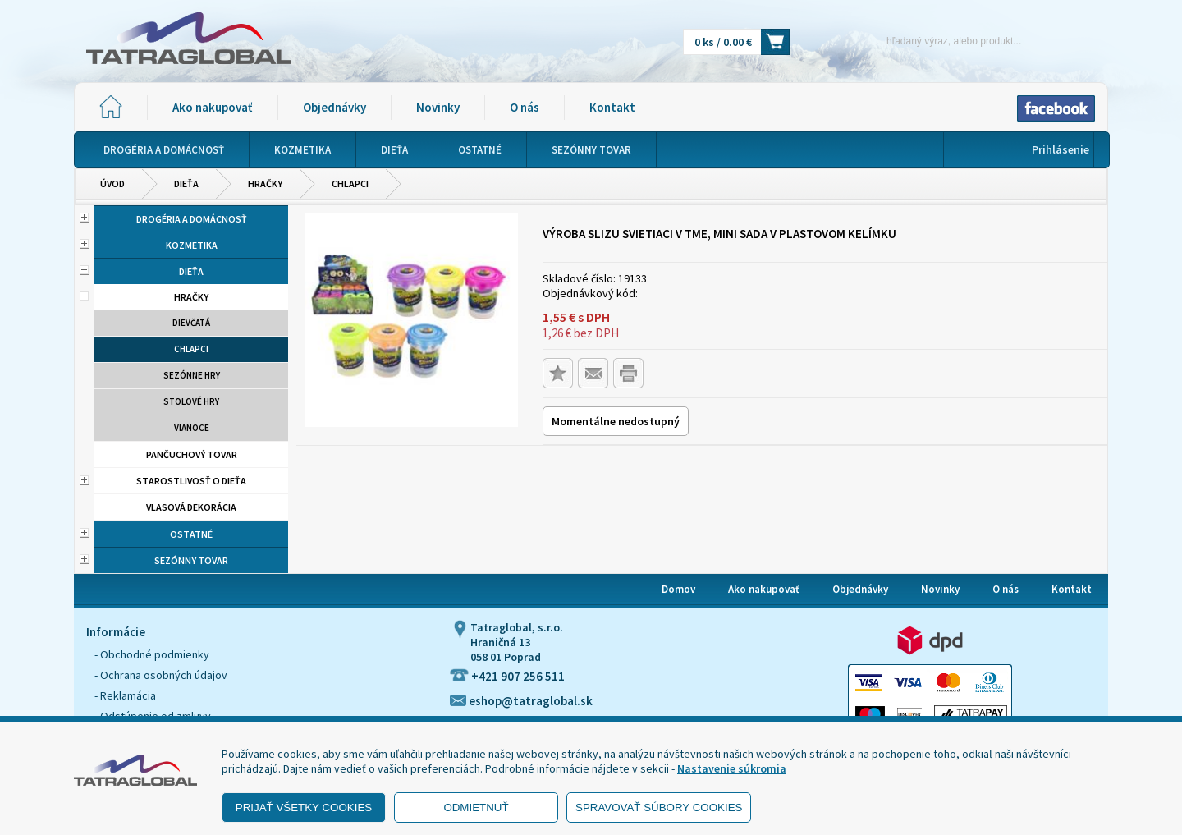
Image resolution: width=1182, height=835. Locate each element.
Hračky (265, 183)
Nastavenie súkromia (731, 768)
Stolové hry (191, 401)
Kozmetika (192, 245)
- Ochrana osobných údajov (160, 675)
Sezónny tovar (191, 560)
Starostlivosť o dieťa (191, 481)
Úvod (112, 183)
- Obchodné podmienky (151, 654)
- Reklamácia (125, 695)
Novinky (438, 107)
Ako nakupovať (212, 107)
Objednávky (334, 107)
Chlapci (350, 183)
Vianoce (191, 428)
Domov (678, 589)
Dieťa (186, 183)
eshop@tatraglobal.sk (521, 701)
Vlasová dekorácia (191, 507)
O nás (524, 107)
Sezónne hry (191, 375)
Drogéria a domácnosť (191, 219)
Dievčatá (191, 322)
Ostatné (191, 534)
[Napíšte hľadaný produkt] (925, 41)
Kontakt (612, 107)
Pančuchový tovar (191, 454)
